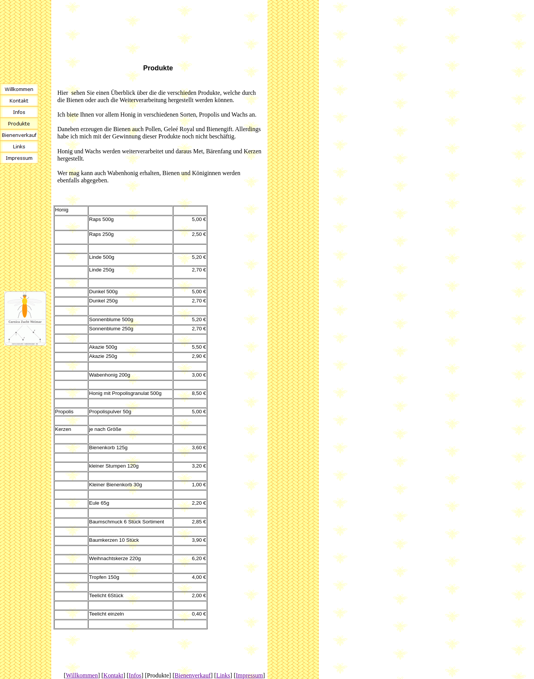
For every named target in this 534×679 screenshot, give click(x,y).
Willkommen (82, 675)
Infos (135, 675)
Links (223, 675)
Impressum (249, 675)
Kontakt (113, 675)
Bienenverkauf (193, 675)
